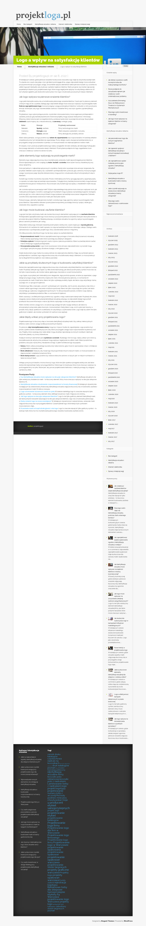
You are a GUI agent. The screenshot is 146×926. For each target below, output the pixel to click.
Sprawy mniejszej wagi (82, 24)
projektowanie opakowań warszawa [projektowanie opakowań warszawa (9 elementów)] (56, 860)
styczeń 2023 (113, 262)
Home (19, 24)
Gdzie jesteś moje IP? (115, 173)
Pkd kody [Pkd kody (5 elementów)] (60, 795)
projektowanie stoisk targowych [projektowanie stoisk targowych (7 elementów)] (56, 866)
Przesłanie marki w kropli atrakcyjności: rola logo (39, 408)
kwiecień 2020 (113, 403)
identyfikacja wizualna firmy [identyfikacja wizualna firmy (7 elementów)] (55, 773)
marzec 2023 (112, 253)
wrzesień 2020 (113, 381)
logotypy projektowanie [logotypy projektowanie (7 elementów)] (56, 789)
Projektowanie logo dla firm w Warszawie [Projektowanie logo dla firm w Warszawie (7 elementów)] (58, 830)
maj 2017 (111, 428)
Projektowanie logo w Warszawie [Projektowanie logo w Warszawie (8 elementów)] (58, 843)
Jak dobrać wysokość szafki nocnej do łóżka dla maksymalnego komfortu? (117, 82)
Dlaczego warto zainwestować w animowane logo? (118, 203)
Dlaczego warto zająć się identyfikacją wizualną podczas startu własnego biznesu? (117, 513)
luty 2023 (111, 257)
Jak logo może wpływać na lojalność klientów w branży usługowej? (117, 121)
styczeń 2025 (113, 240)
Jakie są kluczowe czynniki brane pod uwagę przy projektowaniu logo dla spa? (30, 854)
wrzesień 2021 (113, 330)
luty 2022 (111, 309)
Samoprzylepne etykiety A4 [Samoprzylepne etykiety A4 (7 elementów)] (56, 893)
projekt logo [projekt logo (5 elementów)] (53, 810)
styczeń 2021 (112, 364)
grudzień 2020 (113, 369)
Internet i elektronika (65, 24)
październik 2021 (114, 326)
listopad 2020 (113, 373)
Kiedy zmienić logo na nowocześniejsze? (36, 401)
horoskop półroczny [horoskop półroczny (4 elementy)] (56, 770)
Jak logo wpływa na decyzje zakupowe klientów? (39, 396)
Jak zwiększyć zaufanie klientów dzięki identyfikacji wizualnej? (118, 488)
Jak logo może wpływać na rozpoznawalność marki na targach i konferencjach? (30, 824)
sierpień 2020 (112, 386)
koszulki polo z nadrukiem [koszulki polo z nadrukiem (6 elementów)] (57, 780)
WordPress (128, 921)
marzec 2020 (112, 407)
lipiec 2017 (111, 420)
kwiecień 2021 (113, 351)
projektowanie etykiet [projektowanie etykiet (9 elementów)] (56, 814)
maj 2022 (111, 296)
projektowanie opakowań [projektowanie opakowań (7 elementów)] (55, 853)
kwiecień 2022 (113, 300)
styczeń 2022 (113, 313)
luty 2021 (111, 360)
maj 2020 (111, 398)
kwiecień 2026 (113, 236)
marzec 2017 (112, 437)
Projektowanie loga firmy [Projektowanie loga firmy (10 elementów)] (56, 824)
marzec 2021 (112, 356)
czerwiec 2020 (113, 394)
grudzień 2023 (113, 245)
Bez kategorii (28, 24)
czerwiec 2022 (113, 292)
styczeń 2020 (113, 416)
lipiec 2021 (111, 339)
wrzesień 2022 (113, 279)
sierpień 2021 (112, 334)
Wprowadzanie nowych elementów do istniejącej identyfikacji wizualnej (29, 782)
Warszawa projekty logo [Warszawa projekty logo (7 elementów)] (58, 902)
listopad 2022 (113, 270)
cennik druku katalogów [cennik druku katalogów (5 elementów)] (53, 755)
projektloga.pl (41, 76)
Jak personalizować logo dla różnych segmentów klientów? (118, 140)
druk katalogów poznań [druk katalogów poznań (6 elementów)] (58, 766)
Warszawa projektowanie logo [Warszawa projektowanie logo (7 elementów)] (58, 898)
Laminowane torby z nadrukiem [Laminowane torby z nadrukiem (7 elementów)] (57, 785)
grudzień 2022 (113, 266)
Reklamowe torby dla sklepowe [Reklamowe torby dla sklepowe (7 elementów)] (57, 888)
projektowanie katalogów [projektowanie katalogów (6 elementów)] (55, 819)
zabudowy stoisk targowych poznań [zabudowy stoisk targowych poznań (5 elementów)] (56, 908)
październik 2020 (114, 377)
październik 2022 (114, 274)
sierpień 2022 (112, 283)
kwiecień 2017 (113, 433)
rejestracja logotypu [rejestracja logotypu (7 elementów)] (56, 883)
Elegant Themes (107, 921)
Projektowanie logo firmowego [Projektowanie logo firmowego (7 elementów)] (58, 836)
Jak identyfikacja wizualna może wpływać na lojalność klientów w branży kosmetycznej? (116, 569)
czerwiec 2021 (113, 343)
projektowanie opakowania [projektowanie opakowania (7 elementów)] (55, 848)
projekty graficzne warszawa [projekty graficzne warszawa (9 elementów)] (58, 871)
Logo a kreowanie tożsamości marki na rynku (38, 391)
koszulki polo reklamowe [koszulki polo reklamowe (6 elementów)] (54, 777)
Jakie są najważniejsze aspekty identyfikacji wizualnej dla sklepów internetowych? (31, 759)
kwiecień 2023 (113, 249)
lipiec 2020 (112, 390)
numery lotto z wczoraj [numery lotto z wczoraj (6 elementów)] (55, 794)
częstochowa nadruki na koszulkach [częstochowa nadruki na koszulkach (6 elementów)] (54, 761)
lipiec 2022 (112, 287)
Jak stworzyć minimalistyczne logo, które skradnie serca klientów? (31, 844)
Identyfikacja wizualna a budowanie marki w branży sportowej (117, 181)
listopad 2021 (112, 322)
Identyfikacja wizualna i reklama (45, 24)
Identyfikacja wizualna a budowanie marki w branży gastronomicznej (30, 834)
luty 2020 (111, 411)
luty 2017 (111, 441)
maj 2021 (111, 347)
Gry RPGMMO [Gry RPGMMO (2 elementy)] (60, 768)
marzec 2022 (112, 304)
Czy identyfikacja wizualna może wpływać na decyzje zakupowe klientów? (48, 377)
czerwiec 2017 (113, 424)
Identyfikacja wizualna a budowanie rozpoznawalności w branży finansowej (49, 384)
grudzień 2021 (113, 317)
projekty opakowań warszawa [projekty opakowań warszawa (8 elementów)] (54, 878)
